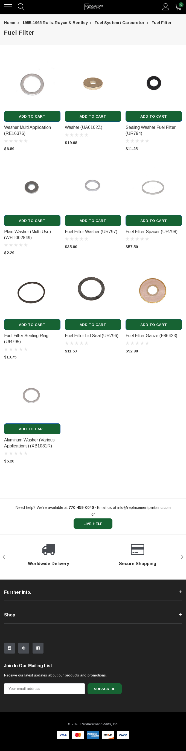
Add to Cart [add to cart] (32, 116)
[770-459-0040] (81, 507)
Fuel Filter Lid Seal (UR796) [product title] (91, 335)
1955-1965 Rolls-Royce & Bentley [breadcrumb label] (55, 22)
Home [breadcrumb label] (9, 22)
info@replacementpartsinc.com (144, 507)
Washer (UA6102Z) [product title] (83, 127)
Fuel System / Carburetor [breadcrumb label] (119, 22)
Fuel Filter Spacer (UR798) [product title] (152, 231)
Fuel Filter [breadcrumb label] (162, 22)
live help (93, 524)
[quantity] (178, 6)
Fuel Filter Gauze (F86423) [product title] (151, 335)
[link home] (93, 7)
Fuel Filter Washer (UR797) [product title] (91, 231)
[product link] (32, 83)
